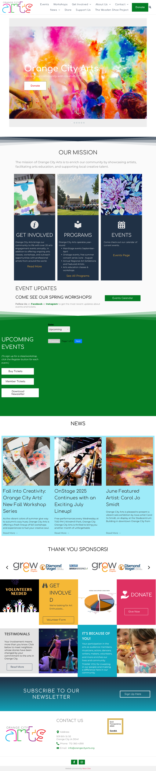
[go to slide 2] (74, 122)
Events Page (121, 255)
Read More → (10, 533)
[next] (149, 567)
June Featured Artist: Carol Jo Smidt (123, 498)
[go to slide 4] (79, 122)
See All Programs (77, 275)
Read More (34, 266)
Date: (51, 324)
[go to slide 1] (72, 122)
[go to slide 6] (83, 122)
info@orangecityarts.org (81, 748)
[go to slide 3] (76, 122)
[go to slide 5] (81, 122)
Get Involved (34, 235)
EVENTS (121, 235)
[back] (7, 567)
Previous (54, 341)
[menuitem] (44, 4)
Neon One (86, 768)
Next (78, 341)
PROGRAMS (78, 235)
